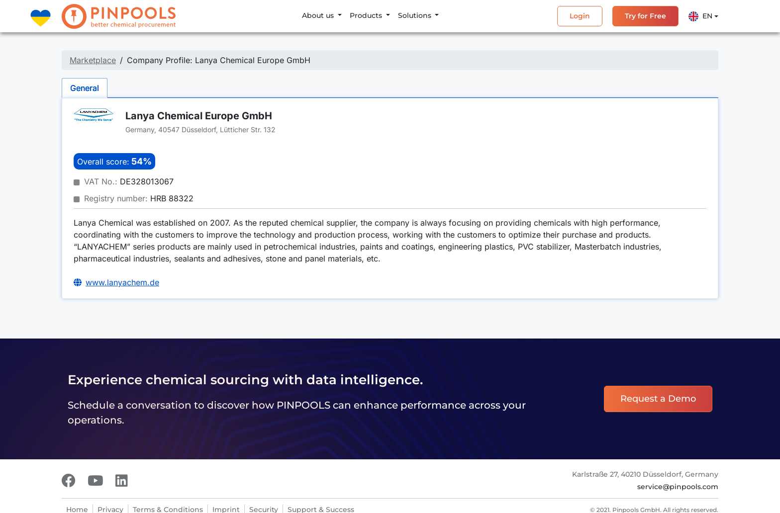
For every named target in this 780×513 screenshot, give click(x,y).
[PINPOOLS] (119, 16)
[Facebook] (69, 481)
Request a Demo (658, 398)
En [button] (700, 16)
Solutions (415, 15)
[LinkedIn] (121, 481)
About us (319, 15)
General (84, 88)
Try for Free (645, 15)
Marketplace (93, 60)
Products (367, 15)
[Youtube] (95, 481)
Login (580, 15)
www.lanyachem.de (122, 282)
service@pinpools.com (677, 486)
